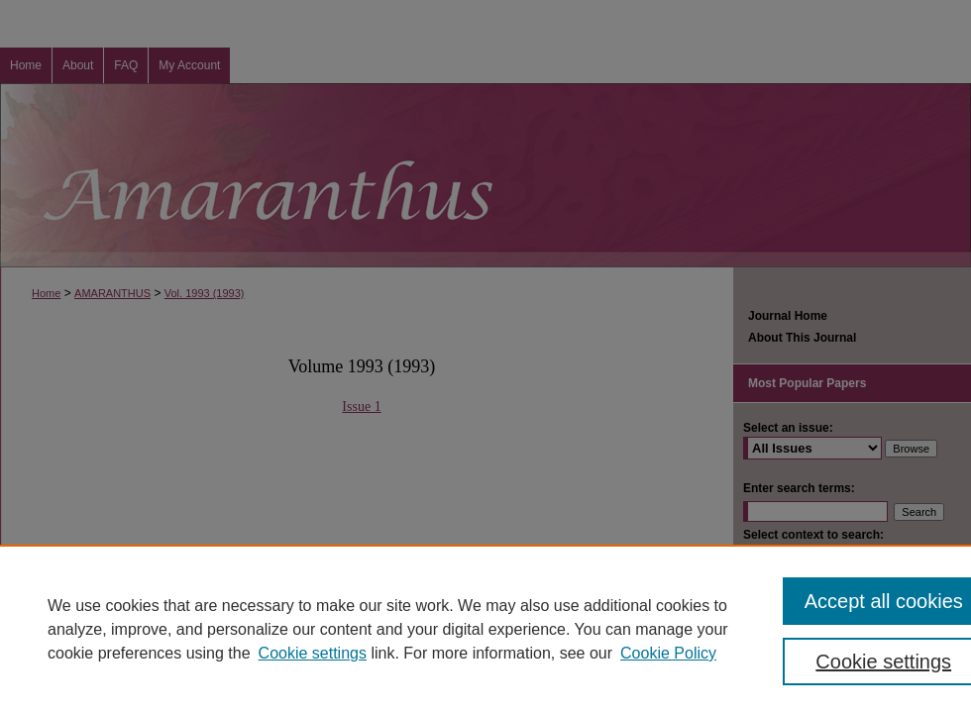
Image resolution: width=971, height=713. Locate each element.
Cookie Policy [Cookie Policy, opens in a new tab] (668, 653)
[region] (485, 629)
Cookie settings (313, 653)
